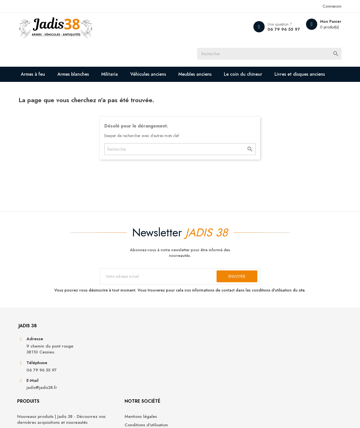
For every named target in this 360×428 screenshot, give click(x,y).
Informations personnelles (289, 340)
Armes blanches (79, 48)
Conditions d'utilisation (206, 348)
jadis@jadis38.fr (47, 389)
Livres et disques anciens (57, 63)
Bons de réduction (282, 374)
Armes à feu (39, 48)
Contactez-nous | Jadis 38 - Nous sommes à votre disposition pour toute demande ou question (215, 372)
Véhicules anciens (154, 48)
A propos (193, 357)
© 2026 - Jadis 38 (40, 417)
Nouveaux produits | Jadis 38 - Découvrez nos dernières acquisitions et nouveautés (133, 346)
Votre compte (282, 324)
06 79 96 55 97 (276, 29)
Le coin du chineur (249, 48)
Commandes (276, 348)
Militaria (115, 48)
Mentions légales (200, 340)
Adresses (273, 366)
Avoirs (270, 357)
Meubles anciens (200, 48)
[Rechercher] (185, 27)
